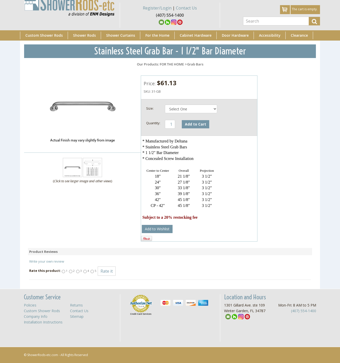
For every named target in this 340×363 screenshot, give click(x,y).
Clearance (299, 35)
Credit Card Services (140, 314)
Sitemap (77, 316)
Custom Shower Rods (44, 35)
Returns (76, 305)
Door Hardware (235, 35)
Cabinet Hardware (196, 35)
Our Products (147, 64)
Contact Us (186, 8)
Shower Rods (84, 35)
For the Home (157, 35)
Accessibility (270, 35)
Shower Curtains (120, 35)
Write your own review (46, 261)
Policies (30, 305)
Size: (150, 108)
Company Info (35, 316)
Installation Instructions (43, 322)
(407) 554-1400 (303, 310)
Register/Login (157, 8)
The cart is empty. (304, 9)
